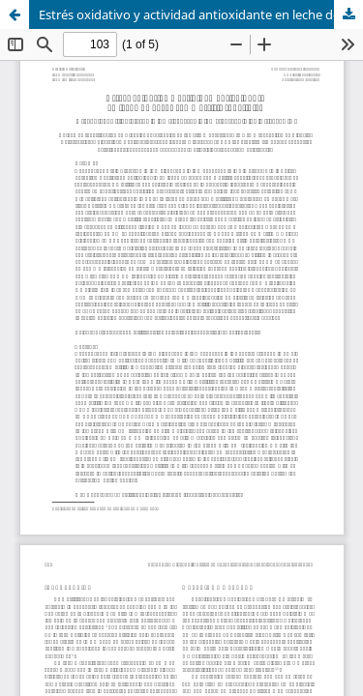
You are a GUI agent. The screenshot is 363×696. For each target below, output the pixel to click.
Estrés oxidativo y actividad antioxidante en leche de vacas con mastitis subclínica (201, 14)
